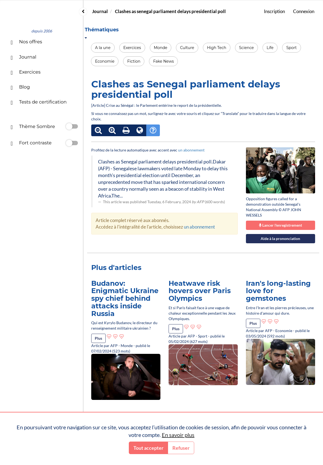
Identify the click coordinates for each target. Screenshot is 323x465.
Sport (291, 47)
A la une (103, 47)
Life (270, 47)
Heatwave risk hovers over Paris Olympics (200, 290)
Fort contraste (31, 143)
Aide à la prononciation (280, 238)
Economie (104, 61)
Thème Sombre (33, 127)
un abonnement (191, 150)
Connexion (303, 11)
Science (246, 47)
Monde (160, 47)
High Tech (216, 47)
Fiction (133, 61)
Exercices (132, 47)
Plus (98, 338)
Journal (100, 11)
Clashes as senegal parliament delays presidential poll (170, 11)
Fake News (163, 61)
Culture (187, 47)
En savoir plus (178, 434)
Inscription (274, 11)
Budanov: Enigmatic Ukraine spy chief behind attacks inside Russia (125, 298)
